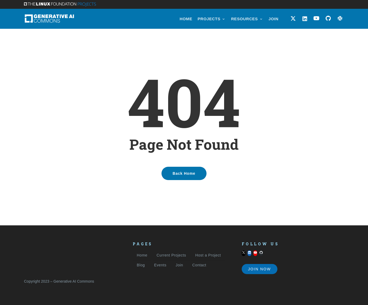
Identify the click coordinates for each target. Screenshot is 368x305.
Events (160, 265)
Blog (141, 265)
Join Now (259, 269)
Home (142, 255)
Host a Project (208, 255)
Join (179, 265)
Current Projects (171, 255)
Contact (199, 265)
